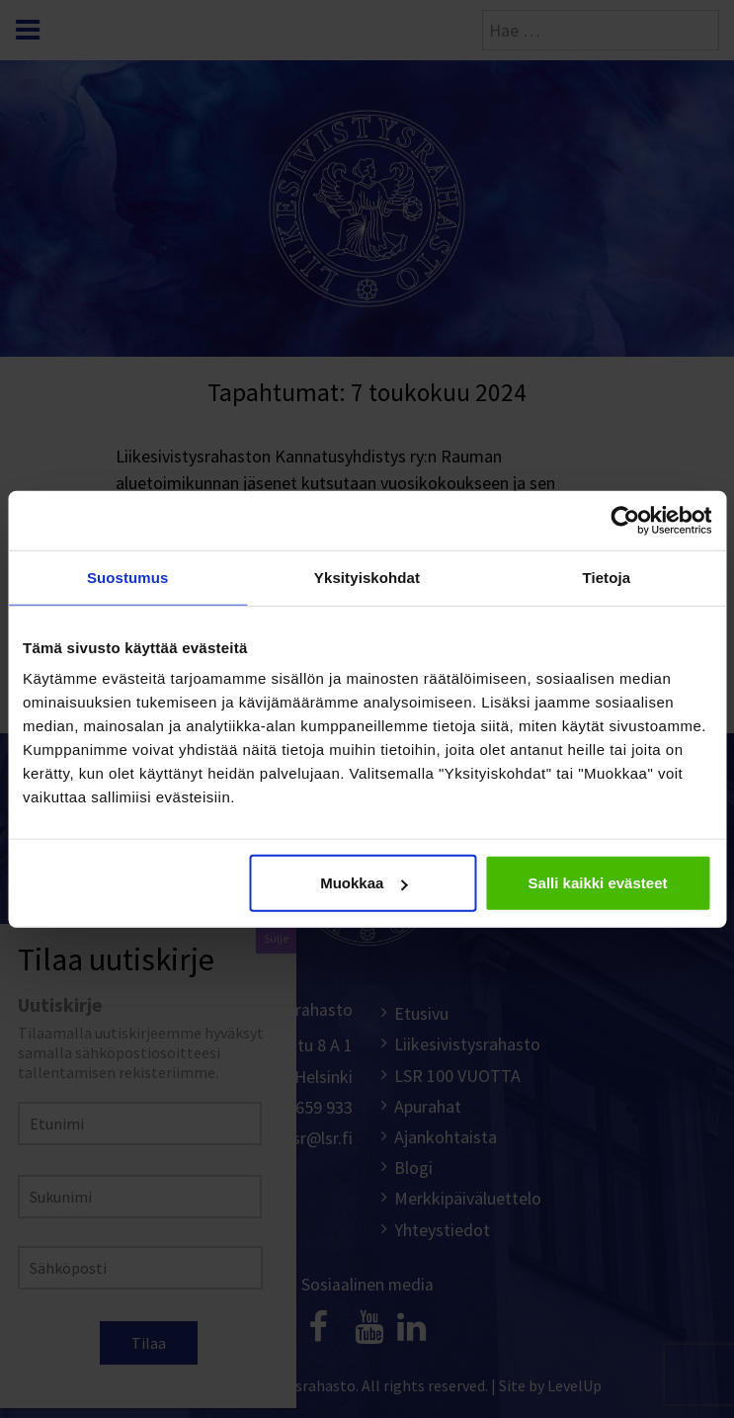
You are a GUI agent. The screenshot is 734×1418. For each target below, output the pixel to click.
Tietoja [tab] (606, 576)
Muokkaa (363, 883)
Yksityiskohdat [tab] (367, 576)
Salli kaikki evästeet (598, 883)
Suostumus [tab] (128, 576)
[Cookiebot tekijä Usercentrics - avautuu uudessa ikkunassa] (624, 520)
